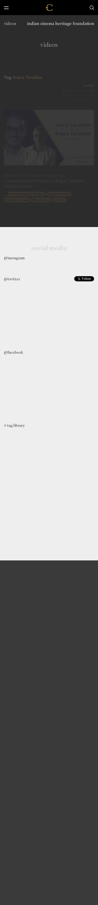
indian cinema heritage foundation (60, 23)
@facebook (13, 352)
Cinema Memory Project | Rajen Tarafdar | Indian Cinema (45, 183)
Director (59, 200)
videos (10, 23)
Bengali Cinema (16, 200)
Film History (41, 200)
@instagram (14, 258)
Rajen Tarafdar (59, 194)
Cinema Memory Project (26, 194)
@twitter (12, 279)
